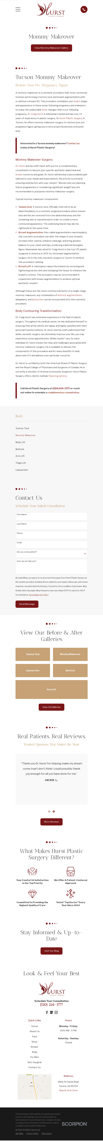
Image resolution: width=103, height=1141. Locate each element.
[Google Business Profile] (51, 1012)
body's (77, 101)
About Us (35, 1031)
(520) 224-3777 (51, 1005)
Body (34, 1052)
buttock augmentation (70, 295)
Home (34, 1026)
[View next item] (54, 811)
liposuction (38, 299)
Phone (20, 533)
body (44, 109)
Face (34, 1036)
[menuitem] (52, 428)
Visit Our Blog (51, 950)
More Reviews (51, 821)
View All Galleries (51, 707)
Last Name (22, 524)
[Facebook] (46, 1012)
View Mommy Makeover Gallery (51, 48)
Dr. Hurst (20, 166)
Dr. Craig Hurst (35, 114)
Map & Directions (68, 1090)
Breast (34, 1046)
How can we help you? (26, 561)
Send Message (27, 604)
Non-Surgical (34, 1062)
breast (19, 174)
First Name (22, 514)
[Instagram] (56, 1012)
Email (19, 543)
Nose (34, 1041)
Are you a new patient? (27, 552)
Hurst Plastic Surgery (70, 118)
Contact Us (34, 1067)
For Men (34, 1057)
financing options (58, 376)
